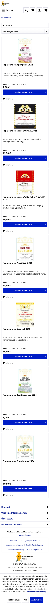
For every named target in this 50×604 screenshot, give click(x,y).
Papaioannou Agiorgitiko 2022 (18, 64)
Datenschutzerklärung (14, 545)
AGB (28, 549)
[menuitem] (7, 10)
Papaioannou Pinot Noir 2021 (17, 262)
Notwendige (14, 599)
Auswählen (36, 599)
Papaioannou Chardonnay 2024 (18, 461)
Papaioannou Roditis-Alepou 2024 (20, 395)
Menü (7, 10)
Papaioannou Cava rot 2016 (16, 329)
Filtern (7, 25)
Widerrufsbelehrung (16, 549)
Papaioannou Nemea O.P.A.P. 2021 (20, 130)
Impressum (37, 549)
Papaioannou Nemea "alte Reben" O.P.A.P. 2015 (24, 198)
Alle (25, 599)
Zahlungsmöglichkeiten (29, 540)
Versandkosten (25, 535)
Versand (13, 540)
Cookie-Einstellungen (34, 545)
